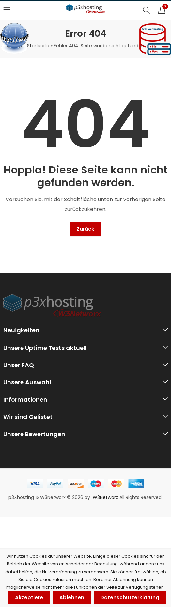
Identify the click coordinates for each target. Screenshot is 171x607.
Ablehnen (71, 597)
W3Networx (106, 497)
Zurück (85, 229)
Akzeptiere (29, 597)
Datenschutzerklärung (130, 597)
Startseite (38, 45)
